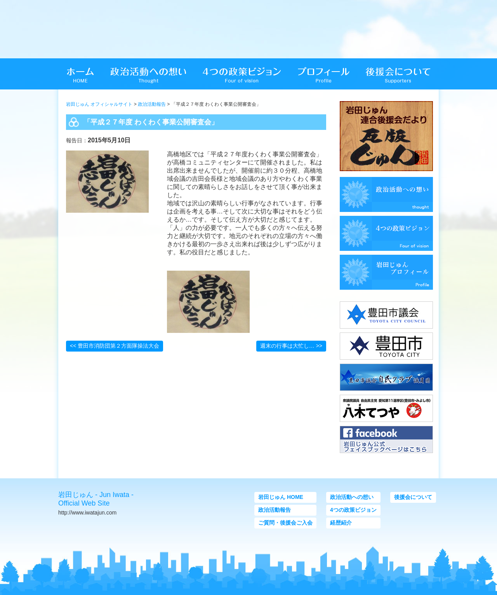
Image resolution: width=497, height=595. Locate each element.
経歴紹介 (341, 523)
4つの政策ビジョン (353, 510)
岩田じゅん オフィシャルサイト (99, 104)
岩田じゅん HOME (280, 497)
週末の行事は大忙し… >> (291, 346)
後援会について (413, 497)
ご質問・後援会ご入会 (285, 523)
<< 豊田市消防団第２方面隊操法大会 (114, 346)
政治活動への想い (352, 497)
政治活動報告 (152, 104)
